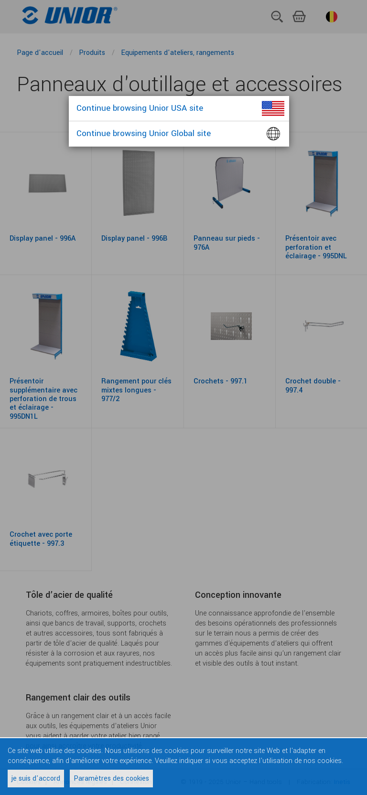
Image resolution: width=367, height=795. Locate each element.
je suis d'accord (35, 779)
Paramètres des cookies (111, 779)
